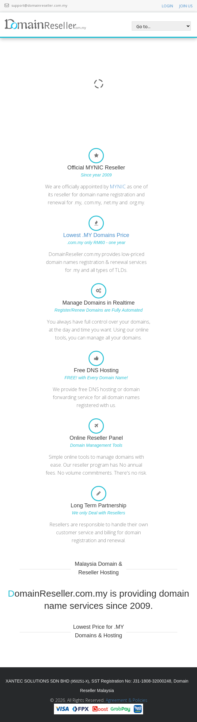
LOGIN (167, 6)
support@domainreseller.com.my (39, 5)
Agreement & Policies (126, 700)
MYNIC (118, 186)
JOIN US (185, 6)
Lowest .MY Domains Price (96, 235)
